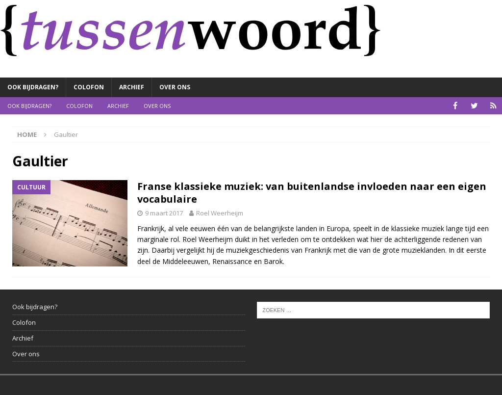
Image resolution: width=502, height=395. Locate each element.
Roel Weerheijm (219, 213)
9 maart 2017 (164, 213)
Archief (131, 87)
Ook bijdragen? (32, 87)
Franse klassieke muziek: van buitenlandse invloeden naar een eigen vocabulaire (311, 193)
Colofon (89, 87)
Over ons (174, 87)
